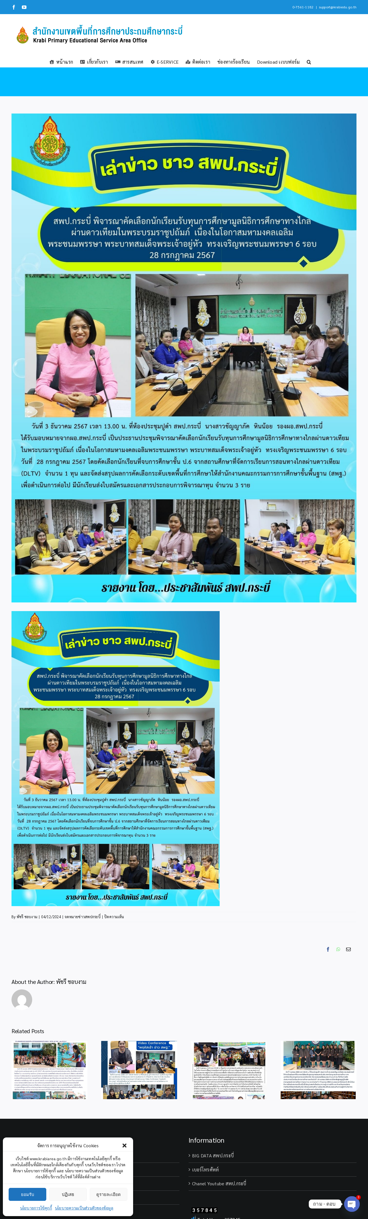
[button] (124, 1145)
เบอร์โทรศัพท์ (205, 1170)
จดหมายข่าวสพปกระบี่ (83, 916)
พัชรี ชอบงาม (27, 916)
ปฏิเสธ (68, 1194)
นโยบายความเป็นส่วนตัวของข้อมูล (84, 1207)
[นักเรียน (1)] (184, 358)
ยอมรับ (27, 1194)
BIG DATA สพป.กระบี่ (213, 1155)
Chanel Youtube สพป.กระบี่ (219, 1183)
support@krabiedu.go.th (337, 7)
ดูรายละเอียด (108, 1194)
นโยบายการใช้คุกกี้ (36, 1207)
